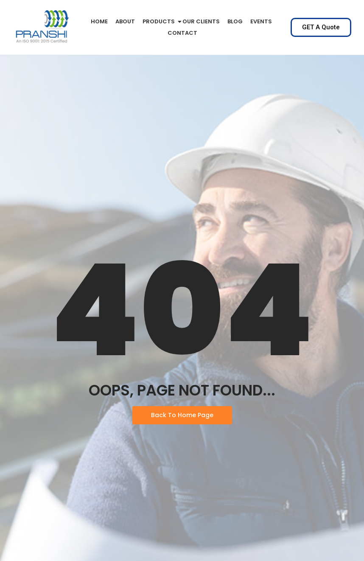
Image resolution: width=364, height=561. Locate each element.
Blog (235, 21)
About (125, 21)
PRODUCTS (160, 21)
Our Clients (201, 21)
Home (99, 21)
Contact (182, 33)
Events (261, 21)
